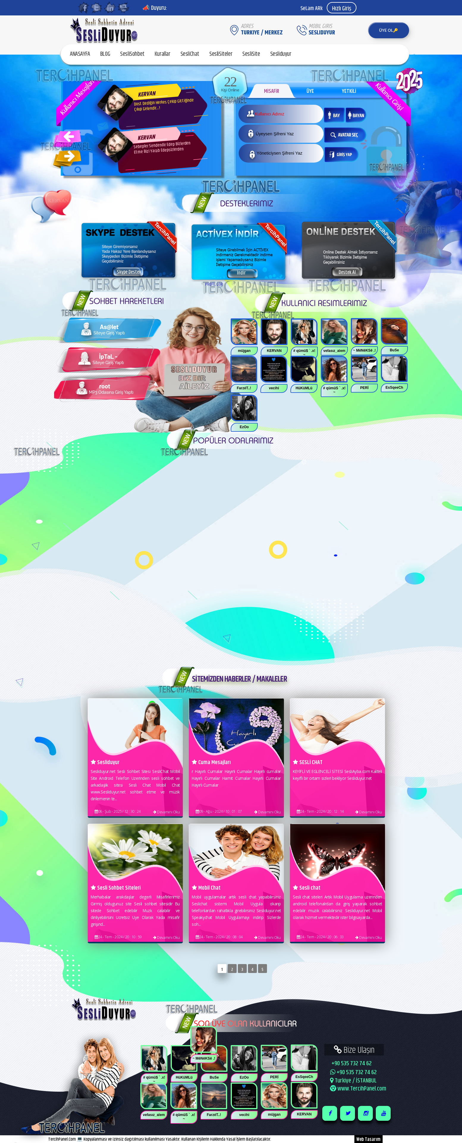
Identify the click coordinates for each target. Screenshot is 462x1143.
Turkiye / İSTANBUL (353, 1080)
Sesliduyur (280, 54)
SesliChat (189, 54)
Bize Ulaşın (354, 1049)
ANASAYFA (80, 54)
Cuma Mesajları (211, 762)
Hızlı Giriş (341, 8)
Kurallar (162, 54)
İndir (241, 273)
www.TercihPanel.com (358, 1088)
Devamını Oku (166, 812)
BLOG (105, 54)
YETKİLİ (349, 91)
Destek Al (347, 272)
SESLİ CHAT (308, 762)
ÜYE (310, 91)
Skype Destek (129, 272)
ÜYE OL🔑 (388, 30)
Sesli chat (306, 888)
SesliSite (251, 54)
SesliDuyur (322, 32)
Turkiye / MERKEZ (262, 32)
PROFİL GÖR (214, 284)
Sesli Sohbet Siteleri (116, 888)
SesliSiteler (220, 54)
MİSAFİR (271, 91)
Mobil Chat (206, 888)
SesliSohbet (132, 54)
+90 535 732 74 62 (351, 1063)
